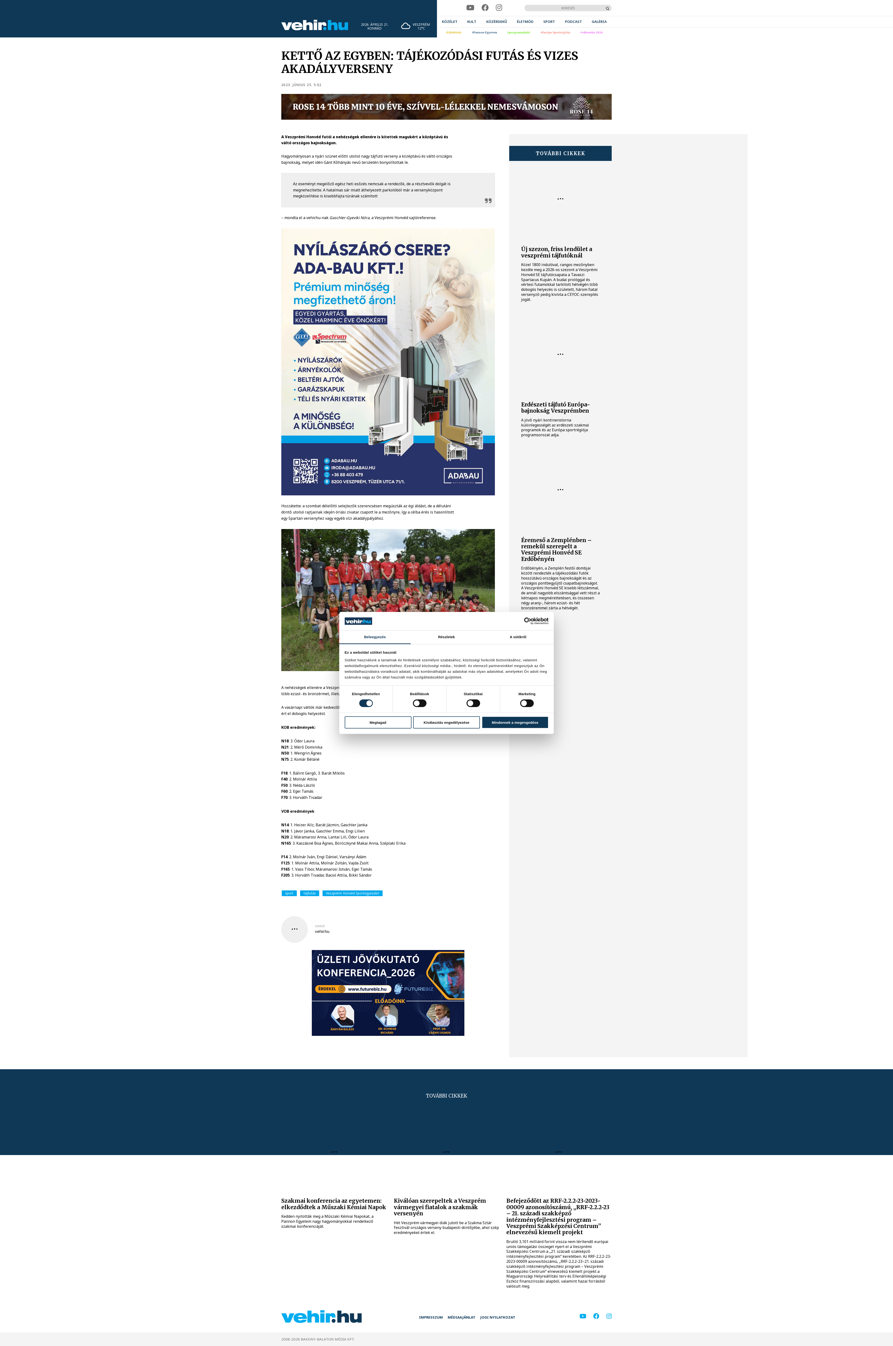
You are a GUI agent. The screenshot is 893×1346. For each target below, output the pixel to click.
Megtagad (378, 722)
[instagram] (499, 8)
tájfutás (309, 893)
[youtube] (470, 8)
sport (289, 893)
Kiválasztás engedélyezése (446, 722)
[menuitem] (449, 21)
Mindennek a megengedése (515, 722)
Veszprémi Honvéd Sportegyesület (352, 893)
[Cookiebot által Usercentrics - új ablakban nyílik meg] (528, 621)
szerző (320, 926)
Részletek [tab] (446, 637)
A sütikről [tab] (518, 637)
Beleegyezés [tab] (375, 637)
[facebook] (485, 8)
